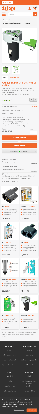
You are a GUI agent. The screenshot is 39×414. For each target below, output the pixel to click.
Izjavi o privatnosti (19, 404)
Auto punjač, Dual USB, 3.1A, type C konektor (16, 23)
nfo (34, 107)
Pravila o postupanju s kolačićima (29, 382)
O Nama (9, 350)
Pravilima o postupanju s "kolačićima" (17, 405)
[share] (35, 100)
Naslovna (5, 20)
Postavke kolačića (19, 410)
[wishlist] (31, 100)
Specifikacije (14, 78)
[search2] (35, 14)
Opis (4, 78)
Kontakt (29, 350)
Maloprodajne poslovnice (29, 360)
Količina (32, 129)
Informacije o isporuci (9, 355)
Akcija (10, 381)
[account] (29, 9)
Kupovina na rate (9, 386)
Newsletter (29, 386)
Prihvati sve (32, 410)
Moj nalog (29, 376)
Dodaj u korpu (19, 137)
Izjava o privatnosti (10, 360)
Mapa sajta (29, 355)
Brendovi (10, 376)
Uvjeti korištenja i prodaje (10, 365)
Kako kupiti (29, 365)
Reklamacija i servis (10, 391)
